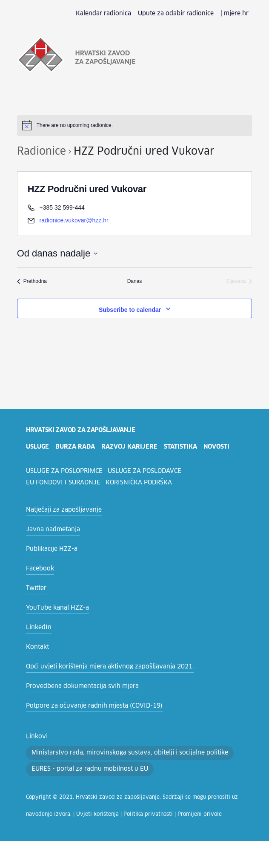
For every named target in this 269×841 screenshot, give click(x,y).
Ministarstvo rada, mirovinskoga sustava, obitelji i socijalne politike (145, 736)
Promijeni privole (150, 798)
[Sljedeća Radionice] (239, 281)
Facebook (39, 568)
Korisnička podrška (138, 482)
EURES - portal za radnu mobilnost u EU (85, 752)
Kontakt (36, 647)
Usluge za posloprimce (65, 471)
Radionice (40, 152)
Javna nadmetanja (50, 529)
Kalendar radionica (117, 13)
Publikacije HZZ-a (49, 549)
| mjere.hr (236, 13)
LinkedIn (37, 627)
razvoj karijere (131, 447)
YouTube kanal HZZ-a (55, 608)
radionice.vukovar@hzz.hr (74, 220)
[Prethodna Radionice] (32, 281)
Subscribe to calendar (130, 309)
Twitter (34, 588)
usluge (38, 447)
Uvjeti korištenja (63, 798)
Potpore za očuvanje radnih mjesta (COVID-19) (88, 706)
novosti (219, 447)
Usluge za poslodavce (148, 471)
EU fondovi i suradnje (63, 482)
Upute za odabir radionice (183, 13)
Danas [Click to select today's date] (134, 281)
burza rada (77, 447)
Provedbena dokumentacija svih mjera (76, 686)
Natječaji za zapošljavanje (60, 510)
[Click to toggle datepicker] (57, 253)
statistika (183, 447)
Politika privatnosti (106, 798)
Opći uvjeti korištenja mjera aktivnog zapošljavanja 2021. (101, 666)
